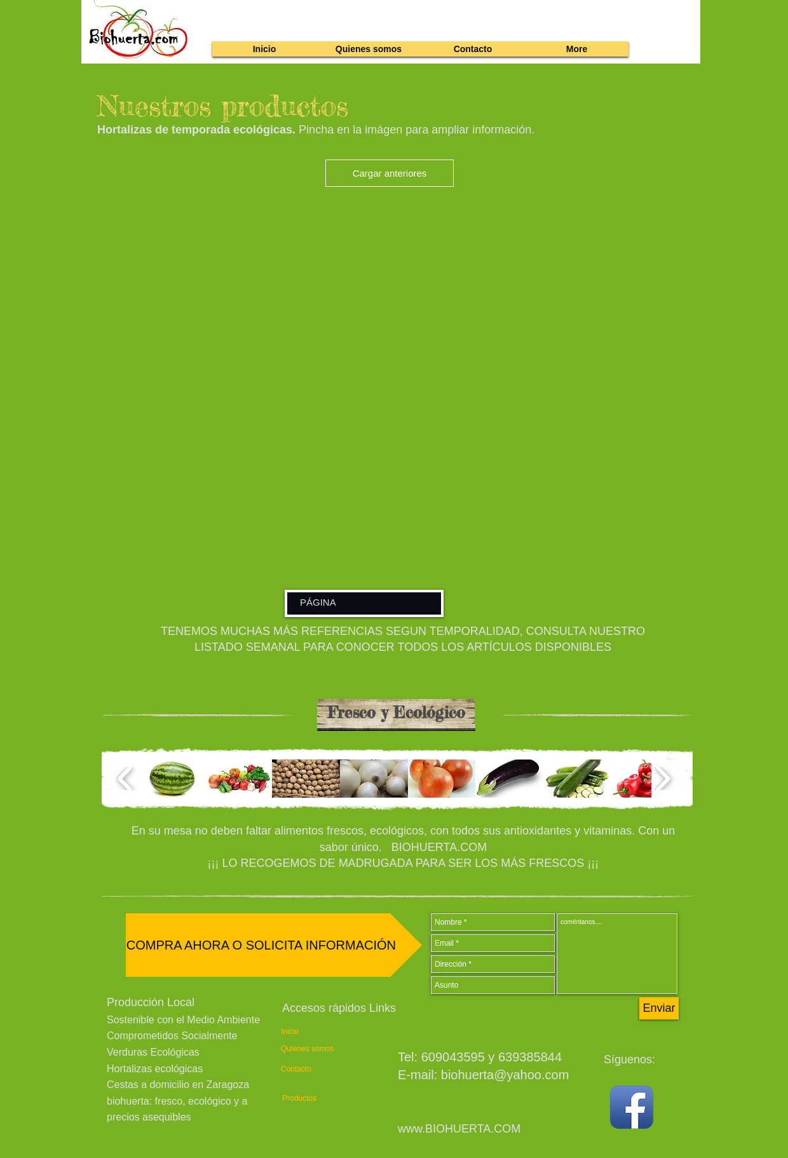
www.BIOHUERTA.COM (459, 1128)
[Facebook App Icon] (631, 1107)
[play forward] (662, 778)
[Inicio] (305, 1031)
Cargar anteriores (390, 173)
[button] (171, 779)
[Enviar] (659, 1008)
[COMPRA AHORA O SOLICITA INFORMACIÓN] (274, 945)
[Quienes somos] (309, 1049)
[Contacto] (305, 1069)
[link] (663, 16)
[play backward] (125, 778)
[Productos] (306, 1098)
